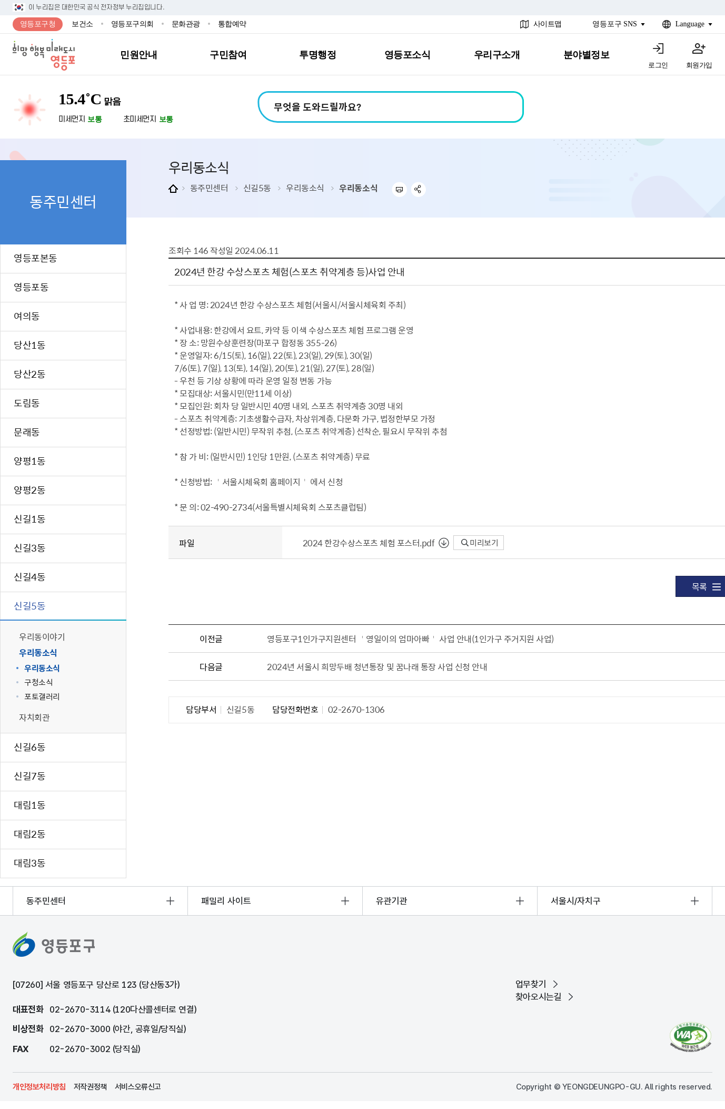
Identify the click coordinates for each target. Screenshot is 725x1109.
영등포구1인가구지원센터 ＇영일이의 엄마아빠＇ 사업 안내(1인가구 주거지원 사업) (410, 638)
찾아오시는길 (538, 997)
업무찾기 (530, 984)
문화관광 (186, 24)
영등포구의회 (132, 24)
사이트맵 (547, 24)
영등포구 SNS (614, 24)
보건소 (82, 24)
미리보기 (480, 542)
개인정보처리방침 (39, 1087)
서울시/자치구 (576, 901)
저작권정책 (90, 1087)
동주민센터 (209, 187)
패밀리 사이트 (226, 901)
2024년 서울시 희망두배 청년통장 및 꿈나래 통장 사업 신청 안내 (377, 666)
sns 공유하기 (418, 189)
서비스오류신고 (138, 1087)
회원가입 (699, 65)
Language (690, 24)
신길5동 (257, 187)
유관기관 (392, 901)
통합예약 (232, 24)
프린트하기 (399, 189)
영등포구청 (38, 24)
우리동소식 (305, 187)
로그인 (658, 65)
